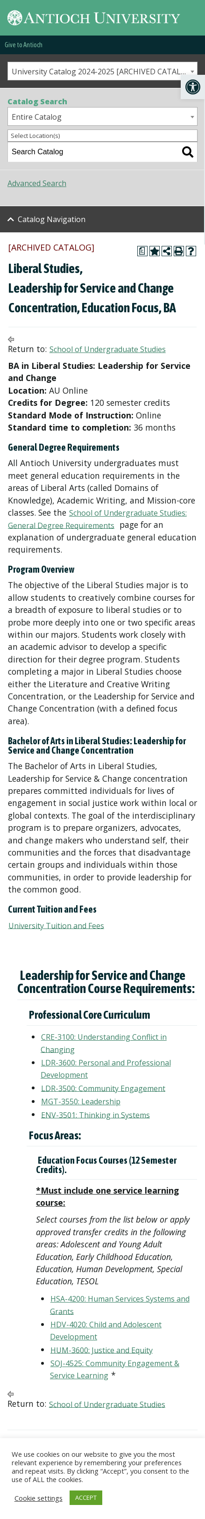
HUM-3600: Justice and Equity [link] (101, 1350)
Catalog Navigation (51, 219)
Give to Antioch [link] (23, 45)
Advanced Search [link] (36, 183)
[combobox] (102, 71)
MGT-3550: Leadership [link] (80, 1101)
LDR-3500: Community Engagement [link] (103, 1088)
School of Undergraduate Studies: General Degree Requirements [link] (97, 519)
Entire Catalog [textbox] (37, 117)
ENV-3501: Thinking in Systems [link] (95, 1114)
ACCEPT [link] (86, 1497)
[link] (193, 87)
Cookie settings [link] (38, 1498)
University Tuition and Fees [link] (56, 925)
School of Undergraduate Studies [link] (107, 349)
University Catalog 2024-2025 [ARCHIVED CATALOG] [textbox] (103, 71)
